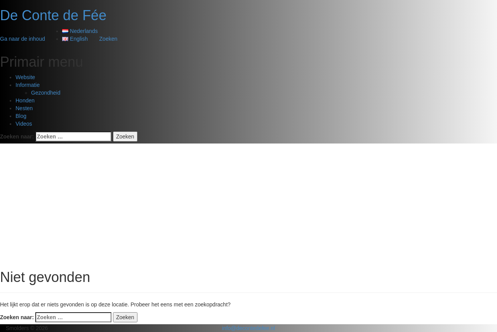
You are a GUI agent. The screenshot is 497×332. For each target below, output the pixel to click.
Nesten (24, 108)
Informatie (28, 85)
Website (25, 77)
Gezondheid (46, 93)
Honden (25, 100)
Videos (24, 124)
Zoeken (108, 39)
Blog (21, 116)
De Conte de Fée (53, 15)
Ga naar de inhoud (22, 39)
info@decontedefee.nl (248, 328)
